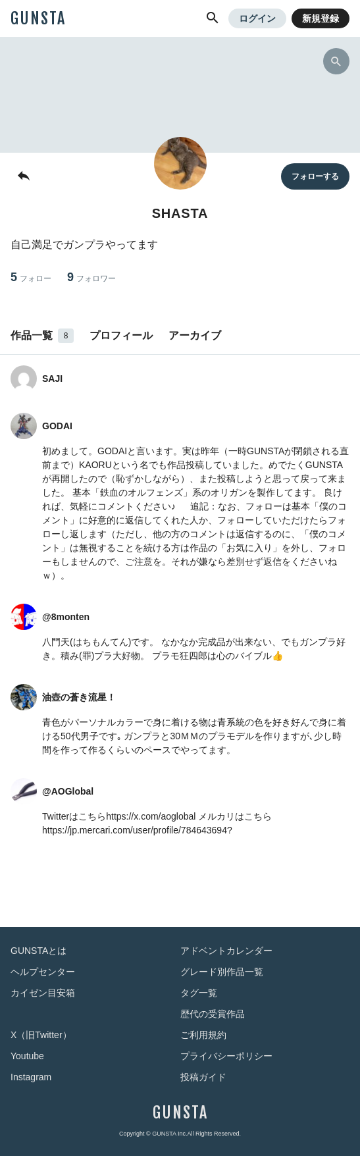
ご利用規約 (203, 1035)
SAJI (52, 378)
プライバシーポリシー (226, 1056)
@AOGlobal (67, 791)
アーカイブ (194, 335)
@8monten (66, 617)
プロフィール (121, 335)
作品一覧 (42, 335)
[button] (212, 18)
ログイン (257, 18)
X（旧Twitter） (41, 1035)
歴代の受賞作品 (212, 1014)
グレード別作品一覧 (221, 971)
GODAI (57, 426)
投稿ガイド (203, 1077)
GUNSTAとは (38, 950)
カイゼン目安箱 (43, 992)
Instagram (31, 1077)
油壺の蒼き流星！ (79, 697)
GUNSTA (38, 18)
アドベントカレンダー (226, 950)
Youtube (27, 1056)
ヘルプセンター (43, 971)
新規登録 (320, 18)
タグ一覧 (198, 992)
